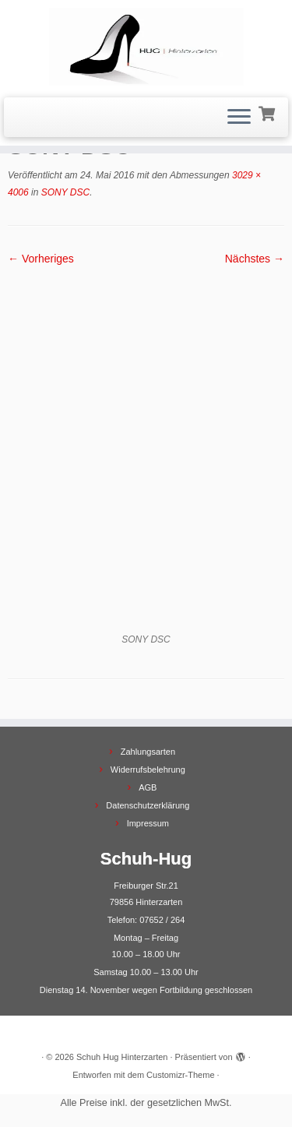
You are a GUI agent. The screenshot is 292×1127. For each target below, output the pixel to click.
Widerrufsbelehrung (148, 769)
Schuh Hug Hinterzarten (121, 1057)
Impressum (148, 823)
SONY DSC (64, 192)
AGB (148, 787)
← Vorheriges (41, 258)
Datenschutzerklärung (147, 805)
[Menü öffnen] (239, 117)
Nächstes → (254, 258)
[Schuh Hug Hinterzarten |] (146, 47)
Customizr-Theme (180, 1074)
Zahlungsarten (148, 751)
